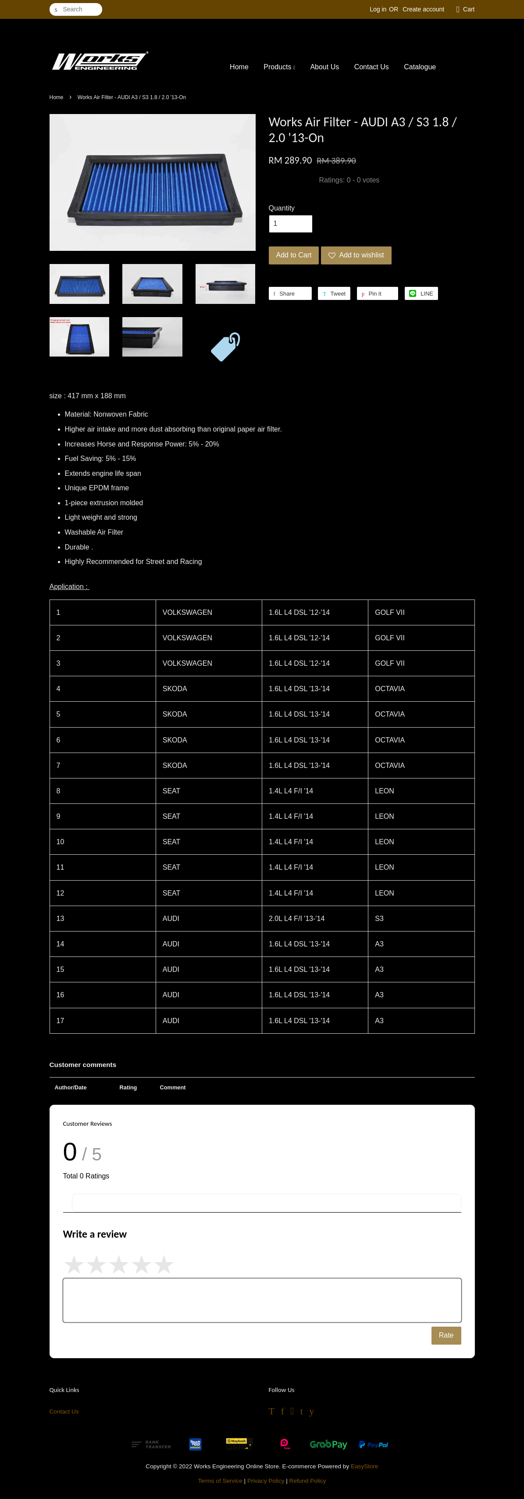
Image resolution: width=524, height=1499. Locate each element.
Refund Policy (307, 1481)
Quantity (282, 208)
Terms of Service (220, 1481)
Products (279, 67)
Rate (446, 1335)
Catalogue (420, 67)
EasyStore (364, 1466)
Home (239, 67)
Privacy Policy (266, 1481)
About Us (324, 67)
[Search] (76, 9)
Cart (468, 9)
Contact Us (371, 67)
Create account (423, 9)
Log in (378, 9)
